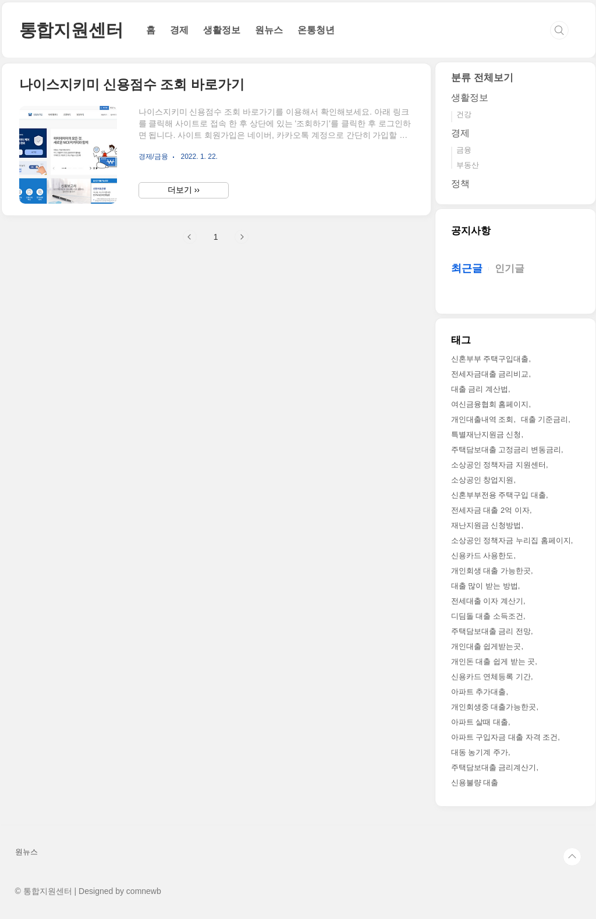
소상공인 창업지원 (482, 480)
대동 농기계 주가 (479, 752)
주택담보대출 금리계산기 (494, 767)
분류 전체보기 (482, 77)
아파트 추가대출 (478, 691)
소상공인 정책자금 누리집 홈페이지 (511, 540)
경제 (179, 30)
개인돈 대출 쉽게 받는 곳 (493, 661)
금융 (463, 150)
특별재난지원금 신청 (486, 434)
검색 (559, 30)
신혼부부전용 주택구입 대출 (498, 495)
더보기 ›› (184, 189)
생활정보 (221, 30)
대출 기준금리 (545, 419)
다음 (242, 237)
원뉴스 (269, 30)
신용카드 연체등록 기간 (491, 676)
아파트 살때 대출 (479, 722)
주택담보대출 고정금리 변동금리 (506, 449)
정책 (460, 184)
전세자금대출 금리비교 (490, 374)
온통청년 (316, 30)
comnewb (143, 891)
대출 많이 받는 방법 (484, 585)
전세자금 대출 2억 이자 (490, 510)
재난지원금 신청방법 (486, 525)
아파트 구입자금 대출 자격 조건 (504, 737)
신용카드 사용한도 (482, 555)
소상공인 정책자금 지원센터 (498, 464)
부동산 (467, 165)
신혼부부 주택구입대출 (490, 358)
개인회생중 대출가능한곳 (494, 706)
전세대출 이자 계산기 (487, 601)
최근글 (467, 268)
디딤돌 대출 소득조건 (487, 616)
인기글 (509, 268)
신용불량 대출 (475, 782)
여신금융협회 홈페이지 (490, 404)
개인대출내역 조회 (482, 419)
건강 (463, 114)
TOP (572, 856)
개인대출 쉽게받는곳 (486, 646)
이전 (190, 237)
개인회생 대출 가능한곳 (491, 570)
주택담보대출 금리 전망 (491, 631)
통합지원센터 (71, 30)
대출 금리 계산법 (479, 389)
